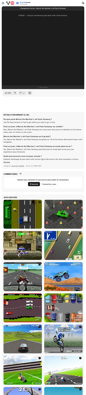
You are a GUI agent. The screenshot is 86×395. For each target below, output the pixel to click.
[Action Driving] (22, 339)
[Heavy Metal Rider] (22, 276)
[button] (6, 162)
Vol (42, 159)
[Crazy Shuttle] (22, 245)
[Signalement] (22, 93)
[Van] (63, 245)
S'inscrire (34, 184)
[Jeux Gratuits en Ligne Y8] (10, 3)
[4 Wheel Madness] (63, 276)
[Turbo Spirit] (63, 370)
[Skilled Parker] (63, 307)
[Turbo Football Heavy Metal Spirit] (22, 370)
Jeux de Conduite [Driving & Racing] (17, 166)
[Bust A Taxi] (22, 214)
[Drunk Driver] (22, 307)
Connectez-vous (49, 184)
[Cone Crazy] (63, 214)
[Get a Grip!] (63, 339)
